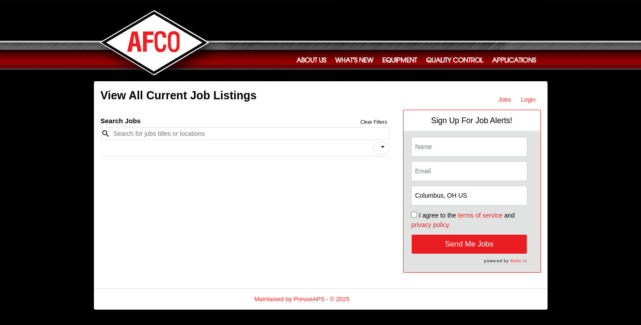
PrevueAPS (309, 299)
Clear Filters (373, 122)
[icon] (382, 147)
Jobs (504, 99)
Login (528, 99)
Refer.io (518, 261)
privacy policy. (431, 224)
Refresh (376, 299)
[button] (381, 148)
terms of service (480, 215)
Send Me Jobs (469, 244)
